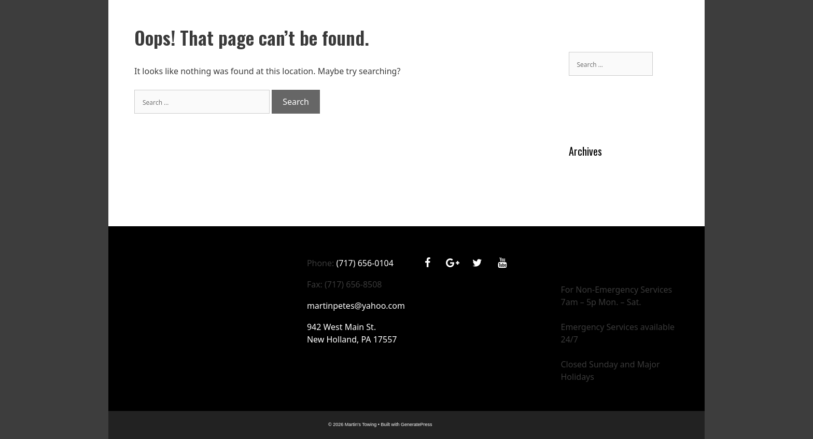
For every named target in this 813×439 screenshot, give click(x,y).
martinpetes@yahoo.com (356, 305)
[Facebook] (427, 263)
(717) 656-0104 (364, 263)
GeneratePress (416, 424)
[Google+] (452, 263)
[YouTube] (502, 263)
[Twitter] (477, 263)
